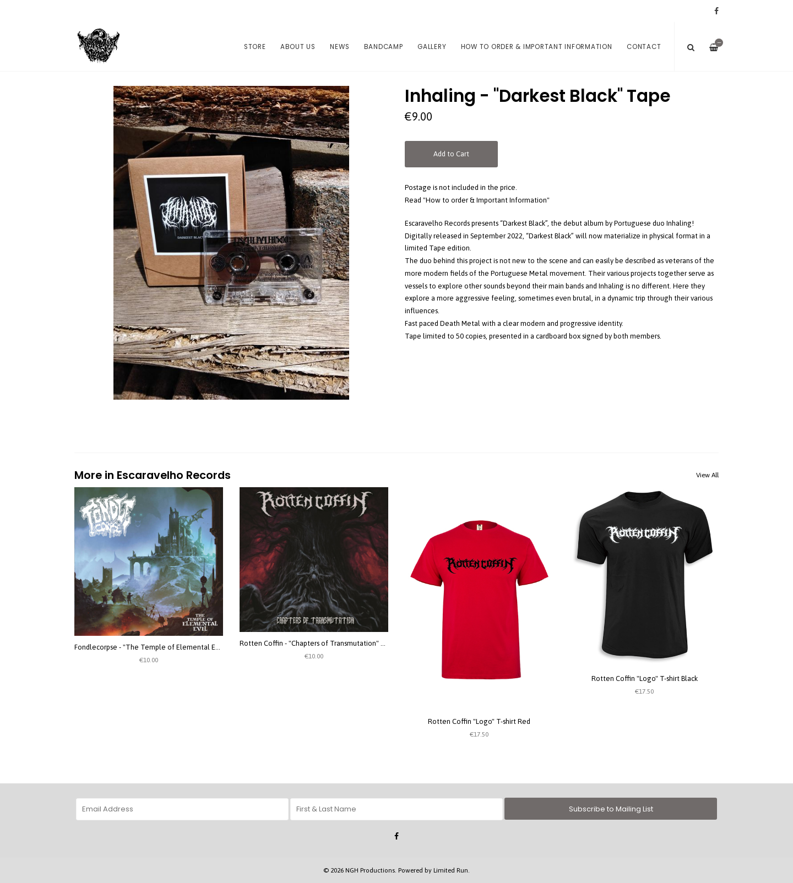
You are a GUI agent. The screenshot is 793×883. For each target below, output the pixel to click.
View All (707, 475)
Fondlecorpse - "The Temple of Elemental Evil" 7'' (154, 647)
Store (255, 46)
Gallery (431, 46)
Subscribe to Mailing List (611, 809)
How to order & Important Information (536, 46)
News (339, 46)
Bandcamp (383, 46)
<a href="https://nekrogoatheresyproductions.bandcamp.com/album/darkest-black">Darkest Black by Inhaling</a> (562, 386)
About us (298, 46)
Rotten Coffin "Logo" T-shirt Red (479, 721)
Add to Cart (451, 154)
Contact (644, 46)
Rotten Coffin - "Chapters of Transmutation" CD (315, 643)
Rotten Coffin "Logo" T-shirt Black (644, 678)
